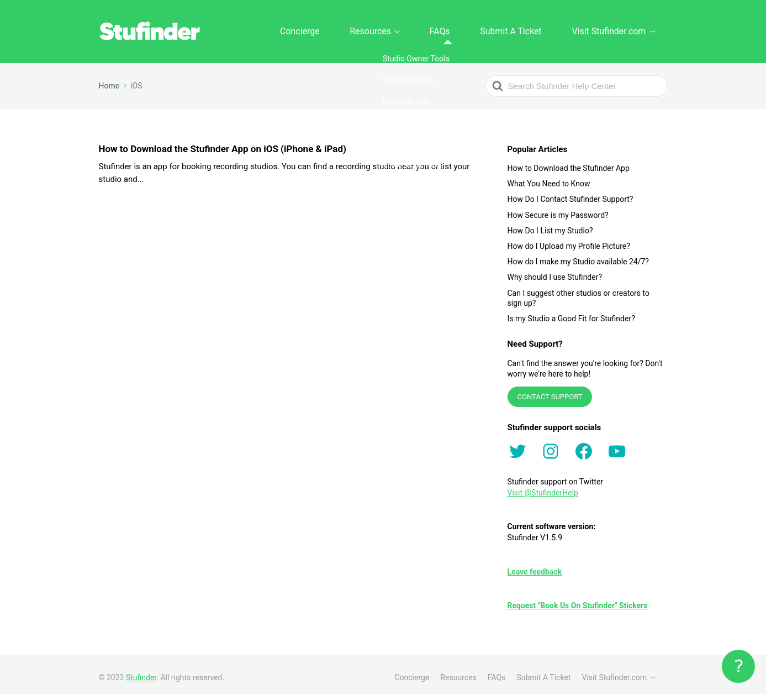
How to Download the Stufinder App (569, 162)
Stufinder (141, 671)
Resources (425, 28)
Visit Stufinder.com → (623, 28)
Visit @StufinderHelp (543, 486)
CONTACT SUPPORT (550, 391)
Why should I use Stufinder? (555, 271)
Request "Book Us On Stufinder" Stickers (578, 599)
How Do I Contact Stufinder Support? (570, 193)
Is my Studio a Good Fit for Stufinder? (571, 312)
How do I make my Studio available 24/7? (578, 255)
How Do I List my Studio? (550, 224)
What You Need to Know (549, 177)
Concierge (369, 28)
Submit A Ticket (537, 28)
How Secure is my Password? (558, 208)
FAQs (480, 28)
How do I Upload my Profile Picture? (569, 240)
